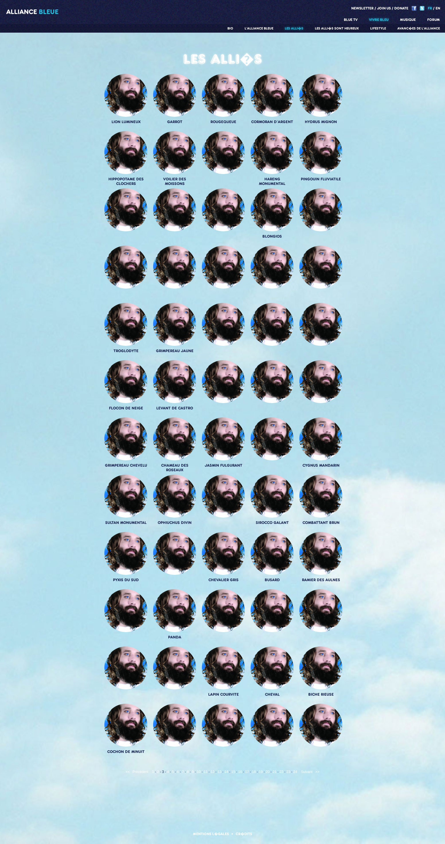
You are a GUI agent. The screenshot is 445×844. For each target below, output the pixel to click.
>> (317, 772)
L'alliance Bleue (259, 28)
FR (430, 8)
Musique (408, 19)
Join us (384, 8)
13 (219, 772)
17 (247, 772)
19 (261, 772)
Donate (401, 8)
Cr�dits (244, 834)
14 (226, 772)
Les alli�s (294, 28)
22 (281, 772)
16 (240, 772)
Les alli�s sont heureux (337, 28)
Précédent (140, 772)
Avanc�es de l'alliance (418, 28)
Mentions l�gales (211, 834)
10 (199, 772)
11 (206, 772)
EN (438, 8)
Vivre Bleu (379, 19)
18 (254, 772)
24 (295, 772)
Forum (433, 19)
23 (288, 772)
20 (268, 772)
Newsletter (362, 8)
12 (212, 772)
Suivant (307, 772)
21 (274, 772)
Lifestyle (378, 28)
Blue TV (351, 19)
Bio (230, 28)
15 (233, 772)
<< (128, 772)
